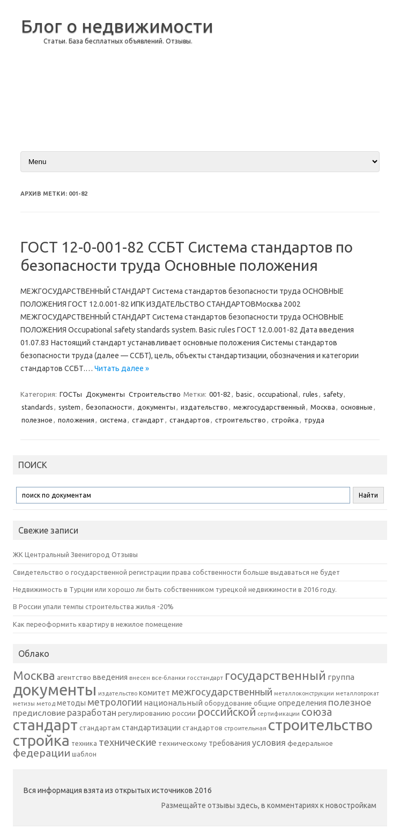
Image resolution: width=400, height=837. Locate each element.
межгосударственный (269, 407)
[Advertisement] (305, 75)
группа (341, 677)
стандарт (148, 420)
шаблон (84, 754)
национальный (173, 702)
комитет (154, 692)
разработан (91, 712)
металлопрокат (357, 693)
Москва (322, 407)
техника (84, 743)
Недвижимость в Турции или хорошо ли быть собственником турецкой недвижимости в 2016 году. (175, 589)
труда (314, 420)
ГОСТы (71, 394)
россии (184, 713)
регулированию (144, 713)
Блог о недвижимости (117, 26)
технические (128, 742)
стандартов (189, 420)
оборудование (228, 703)
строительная (245, 727)
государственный (275, 675)
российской (226, 712)
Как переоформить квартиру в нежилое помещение (98, 624)
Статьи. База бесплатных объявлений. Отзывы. (117, 41)
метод (45, 703)
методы (71, 703)
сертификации (278, 713)
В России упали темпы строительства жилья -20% (93, 606)
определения (302, 703)
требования (229, 743)
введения (110, 677)
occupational (277, 394)
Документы (105, 394)
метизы (24, 703)
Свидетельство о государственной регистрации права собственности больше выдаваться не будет (176, 572)
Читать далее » (121, 368)
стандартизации (151, 727)
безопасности (109, 407)
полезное (37, 420)
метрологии (114, 702)
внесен (139, 678)
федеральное (310, 743)
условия (269, 742)
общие (265, 703)
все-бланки (169, 677)
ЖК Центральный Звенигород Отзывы (75, 554)
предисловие (39, 712)
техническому (182, 743)
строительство (240, 420)
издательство (204, 407)
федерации (41, 753)
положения (76, 420)
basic (244, 394)
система (113, 420)
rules (310, 394)
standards (37, 407)
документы (156, 407)
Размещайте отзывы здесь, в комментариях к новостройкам (268, 805)
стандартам (99, 727)
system (69, 407)
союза (316, 712)
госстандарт (205, 678)
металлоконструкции (304, 693)
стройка (285, 420)
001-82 (220, 394)
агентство (74, 677)
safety (333, 394)
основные (356, 407)
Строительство (155, 394)
